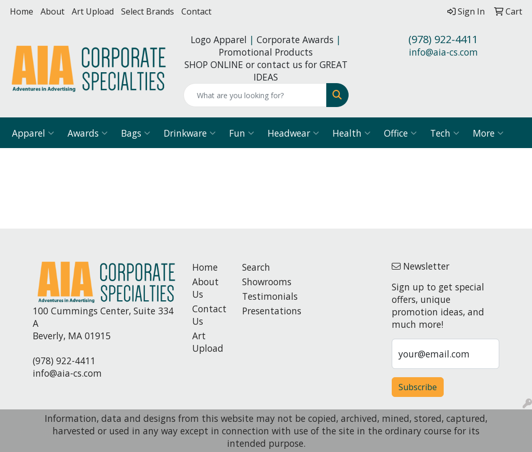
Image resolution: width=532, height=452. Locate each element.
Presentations (261, 310)
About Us (205, 287)
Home (21, 11)
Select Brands (147, 11)
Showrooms (261, 281)
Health (351, 133)
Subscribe (417, 387)
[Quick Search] (254, 95)
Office (400, 133)
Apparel (33, 133)
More (488, 133)
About (52, 11)
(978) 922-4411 (443, 39)
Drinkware (190, 133)
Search (256, 267)
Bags (135, 133)
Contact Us (209, 314)
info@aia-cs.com (443, 52)
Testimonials (261, 296)
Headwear (293, 133)
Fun (241, 133)
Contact (196, 11)
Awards (88, 133)
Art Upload (93, 11)
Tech (444, 133)
